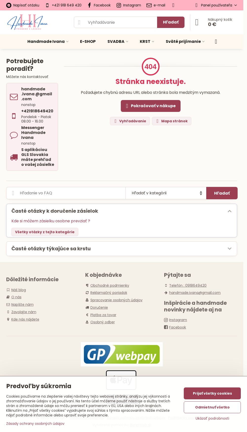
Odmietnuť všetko (212, 407)
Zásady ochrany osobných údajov (35, 423)
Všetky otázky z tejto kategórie (45, 231)
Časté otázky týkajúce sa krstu (51, 248)
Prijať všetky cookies (212, 393)
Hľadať (171, 22)
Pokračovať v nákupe (150, 106)
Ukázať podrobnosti (212, 418)
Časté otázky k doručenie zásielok (54, 210)
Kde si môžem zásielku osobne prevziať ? (50, 221)
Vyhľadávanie (129, 121)
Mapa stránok (171, 121)
